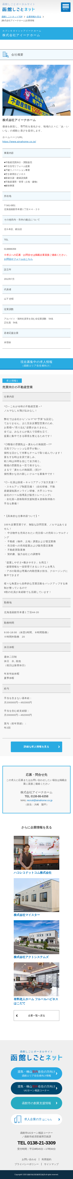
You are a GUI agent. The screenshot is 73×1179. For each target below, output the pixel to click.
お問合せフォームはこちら (18, 259)
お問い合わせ (29, 1159)
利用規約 (46, 1159)
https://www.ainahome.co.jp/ (19, 141)
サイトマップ (51, 1164)
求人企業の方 (38, 1119)
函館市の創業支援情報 (36, 1103)
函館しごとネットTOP (12, 17)
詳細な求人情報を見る (36, 746)
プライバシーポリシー (27, 1164)
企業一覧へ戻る (36, 1015)
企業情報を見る (33, 17)
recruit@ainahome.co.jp (39, 800)
